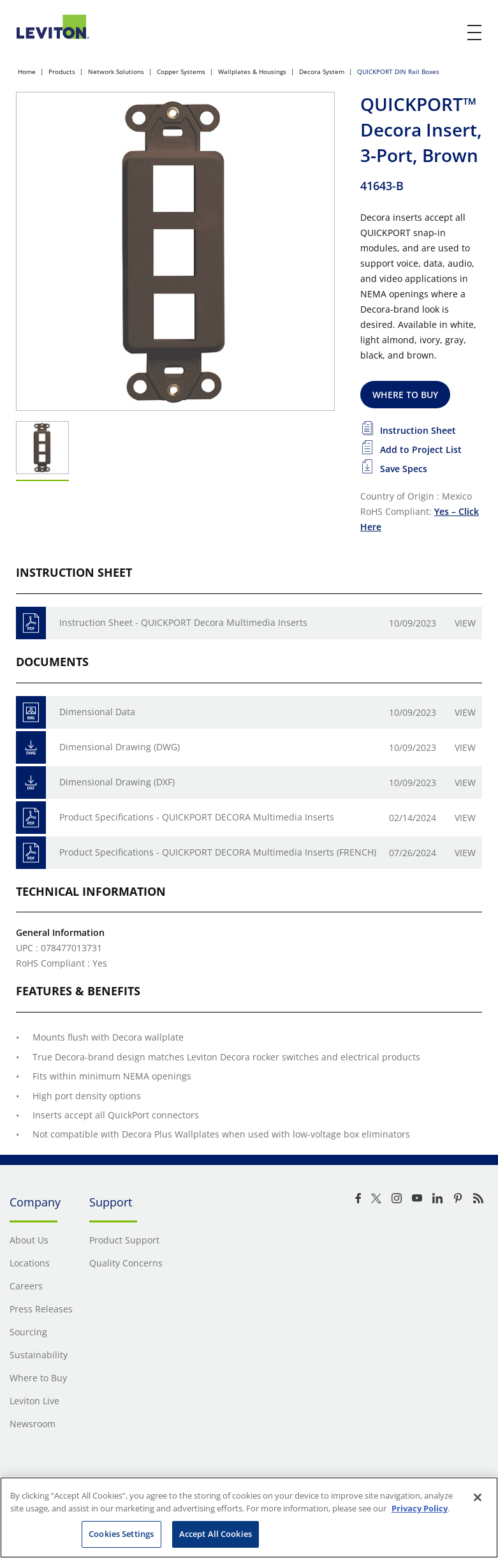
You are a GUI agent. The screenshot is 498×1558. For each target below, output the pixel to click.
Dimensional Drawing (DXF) (117, 782)
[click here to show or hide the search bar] (448, 33)
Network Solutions (116, 71)
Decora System (321, 71)
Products (61, 71)
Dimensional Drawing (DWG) (119, 747)
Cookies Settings (121, 1533)
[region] (249, 1517)
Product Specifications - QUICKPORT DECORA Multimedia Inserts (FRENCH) (217, 852)
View (465, 623)
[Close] (478, 1497)
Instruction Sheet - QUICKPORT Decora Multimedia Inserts (183, 622)
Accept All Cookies (215, 1533)
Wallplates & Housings (252, 71)
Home (27, 71)
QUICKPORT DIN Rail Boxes (398, 71)
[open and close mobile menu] (475, 32)
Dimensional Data (97, 712)
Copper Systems (181, 71)
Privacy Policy (420, 1508)
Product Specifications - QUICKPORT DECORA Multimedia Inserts (196, 817)
